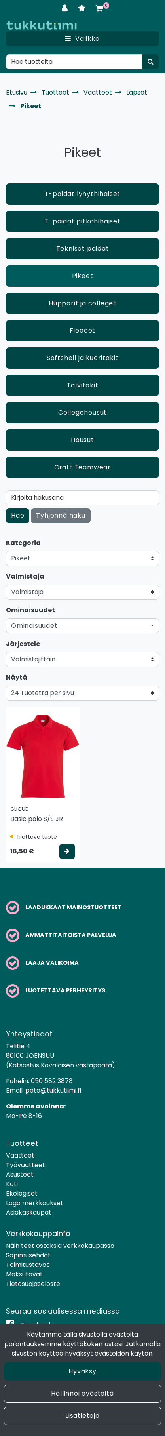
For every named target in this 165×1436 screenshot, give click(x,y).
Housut (82, 439)
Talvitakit (83, 385)
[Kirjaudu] (66, 8)
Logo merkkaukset (34, 1202)
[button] (82, 625)
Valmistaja (25, 576)
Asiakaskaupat (28, 1212)
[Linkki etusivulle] (41, 25)
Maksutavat (24, 1274)
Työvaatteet (25, 1164)
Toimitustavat (27, 1264)
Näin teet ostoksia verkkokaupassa (60, 1245)
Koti (12, 1183)
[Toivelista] (83, 8)
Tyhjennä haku (60, 515)
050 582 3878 (52, 1081)
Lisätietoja (82, 1415)
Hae (17, 515)
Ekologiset (22, 1193)
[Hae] (74, 61)
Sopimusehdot (28, 1255)
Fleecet (83, 330)
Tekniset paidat (82, 248)
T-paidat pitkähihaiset (82, 221)
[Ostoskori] (99, 8)
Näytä (16, 677)
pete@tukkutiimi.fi (53, 1090)
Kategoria (23, 542)
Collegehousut (82, 412)
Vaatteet (20, 1155)
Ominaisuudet (30, 610)
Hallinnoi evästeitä (82, 1393)
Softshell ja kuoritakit (82, 357)
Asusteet (20, 1174)
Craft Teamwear (82, 467)
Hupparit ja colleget (82, 303)
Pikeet (82, 275)
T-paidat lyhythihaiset (83, 193)
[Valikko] (82, 38)
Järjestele (23, 643)
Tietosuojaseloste (33, 1283)
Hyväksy (82, 1371)
